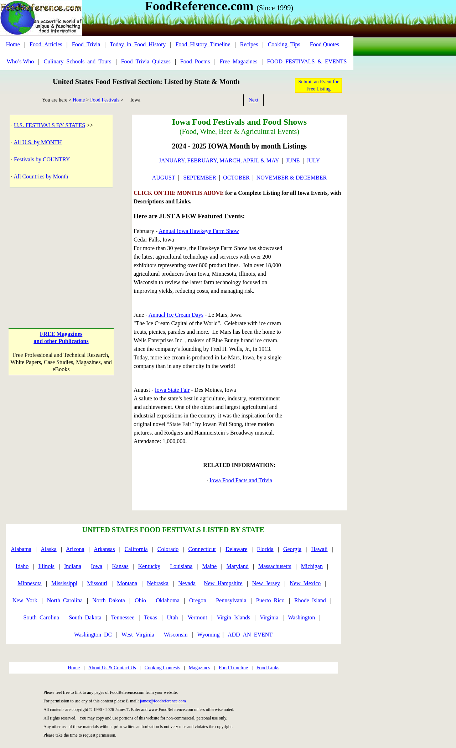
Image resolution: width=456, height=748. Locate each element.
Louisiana (181, 566)
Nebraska (158, 583)
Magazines (199, 667)
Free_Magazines (239, 61)
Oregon (197, 600)
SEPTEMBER (199, 178)
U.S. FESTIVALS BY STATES (49, 125)
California (136, 549)
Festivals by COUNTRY (42, 159)
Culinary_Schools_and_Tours (77, 61)
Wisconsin (176, 635)
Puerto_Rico (270, 600)
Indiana (72, 566)
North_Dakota (108, 600)
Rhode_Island (310, 600)
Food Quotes (324, 44)
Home (13, 44)
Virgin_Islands (233, 617)
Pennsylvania (231, 600)
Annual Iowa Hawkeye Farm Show (199, 231)
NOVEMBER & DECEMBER (291, 178)
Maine (209, 566)
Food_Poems (195, 61)
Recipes (249, 44)
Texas (150, 617)
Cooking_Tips (284, 44)
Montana (127, 583)
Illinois (46, 566)
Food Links (267, 667)
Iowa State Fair (172, 390)
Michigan (312, 566)
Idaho (22, 566)
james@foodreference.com (163, 700)
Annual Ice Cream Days (176, 315)
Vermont (197, 617)
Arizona (75, 549)
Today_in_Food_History (138, 44)
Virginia (269, 617)
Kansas (120, 566)
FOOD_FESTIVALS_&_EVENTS (307, 61)
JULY (313, 160)
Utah (172, 617)
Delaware (236, 549)
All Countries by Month (41, 176)
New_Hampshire (223, 583)
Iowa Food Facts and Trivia (240, 480)
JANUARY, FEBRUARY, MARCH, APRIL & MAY (219, 160)
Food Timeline (233, 667)
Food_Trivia (86, 44)
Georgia (292, 549)
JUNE (293, 160)
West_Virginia (137, 635)
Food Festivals (104, 100)
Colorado (168, 549)
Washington (301, 617)
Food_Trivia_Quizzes (146, 61)
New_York (24, 600)
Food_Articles (46, 44)
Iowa (96, 566)
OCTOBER (236, 178)
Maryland (238, 566)
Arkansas (104, 549)
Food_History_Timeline (202, 44)
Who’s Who (20, 61)
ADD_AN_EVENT (250, 635)
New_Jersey (266, 583)
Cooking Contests (162, 667)
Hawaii (319, 549)
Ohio (140, 600)
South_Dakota (85, 617)
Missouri (97, 583)
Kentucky (149, 566)
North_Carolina (65, 600)
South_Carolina (41, 617)
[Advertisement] (61, 250)
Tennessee (123, 617)
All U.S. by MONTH (38, 142)
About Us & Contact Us (112, 667)
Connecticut (202, 549)
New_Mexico (305, 583)
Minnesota (29, 583)
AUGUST (163, 178)
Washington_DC (93, 635)
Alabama (21, 549)
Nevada (187, 583)
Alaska (48, 549)
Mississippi (64, 583)
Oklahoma (168, 600)
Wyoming (208, 635)
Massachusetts (274, 566)
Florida (265, 549)
